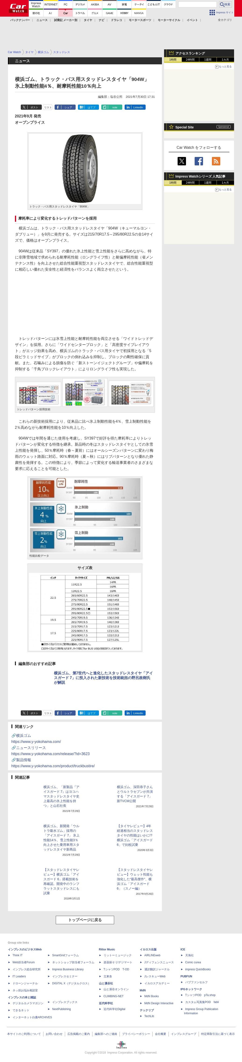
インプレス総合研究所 (27, 969)
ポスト (34, 107)
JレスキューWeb (154, 976)
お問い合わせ (54, 1034)
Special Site (184, 127)
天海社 (189, 955)
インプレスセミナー (64, 976)
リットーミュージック (118, 955)
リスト (48, 107)
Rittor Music (107, 949)
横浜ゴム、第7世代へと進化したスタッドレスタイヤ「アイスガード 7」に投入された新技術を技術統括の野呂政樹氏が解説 (103, 677)
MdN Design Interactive (159, 1003)
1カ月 (225, 59)
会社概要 (160, 1034)
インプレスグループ (183, 1034)
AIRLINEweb (152, 955)
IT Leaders (19, 976)
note (114, 107)
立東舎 (108, 976)
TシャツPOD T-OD (116, 969)
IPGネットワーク (191, 989)
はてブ (91, 107)
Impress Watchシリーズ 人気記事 (200, 176)
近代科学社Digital (114, 1009)
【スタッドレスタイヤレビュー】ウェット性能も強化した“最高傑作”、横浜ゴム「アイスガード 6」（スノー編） (135, 879)
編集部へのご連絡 (106, 1034)
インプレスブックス (64, 1002)
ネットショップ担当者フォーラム (73, 962)
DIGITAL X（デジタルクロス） (71, 983)
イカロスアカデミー (157, 983)
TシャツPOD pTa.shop (200, 995)
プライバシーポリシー (136, 1034)
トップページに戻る (85, 920)
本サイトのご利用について (24, 1034)
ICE (183, 949)
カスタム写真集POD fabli (202, 1002)
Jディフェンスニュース (159, 962)
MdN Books (151, 996)
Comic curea (193, 962)
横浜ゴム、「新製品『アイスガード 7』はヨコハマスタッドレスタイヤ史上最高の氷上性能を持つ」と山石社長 (61, 796)
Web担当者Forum (24, 962)
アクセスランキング (190, 53)
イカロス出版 (148, 949)
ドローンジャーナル (25, 983)
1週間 (207, 59)
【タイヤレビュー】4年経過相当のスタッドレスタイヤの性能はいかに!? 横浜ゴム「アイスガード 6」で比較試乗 (135, 835)
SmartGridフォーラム (65, 955)
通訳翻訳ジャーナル (157, 969)
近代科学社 (106, 1003)
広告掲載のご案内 (78, 1034)
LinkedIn (138, 107)
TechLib (149, 1016)
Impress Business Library (68, 969)
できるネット (21, 1010)
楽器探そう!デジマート (118, 962)
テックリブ (147, 1010)
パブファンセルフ (196, 982)
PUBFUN (186, 976)
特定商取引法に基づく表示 (218, 1034)
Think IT (18, 955)
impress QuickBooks (198, 969)
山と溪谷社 (106, 983)
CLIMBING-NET (114, 996)
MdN (143, 990)
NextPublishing (61, 1009)
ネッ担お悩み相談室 (25, 990)
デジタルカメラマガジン (28, 1003)
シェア (68, 107)
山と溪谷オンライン (116, 989)
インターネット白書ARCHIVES (32, 1017)
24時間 (190, 59)
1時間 (172, 59)
